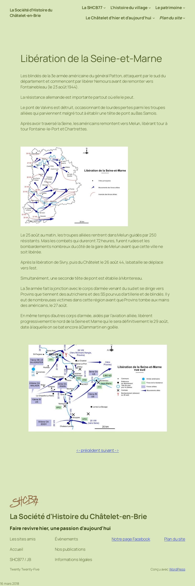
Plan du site (174, 539)
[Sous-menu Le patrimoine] (184, 7)
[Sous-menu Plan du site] (184, 18)
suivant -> (110, 450)
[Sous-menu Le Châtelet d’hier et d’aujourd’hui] (154, 18)
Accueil (16, 549)
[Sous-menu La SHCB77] (104, 7)
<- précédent (88, 450)
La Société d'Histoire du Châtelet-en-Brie (31, 12)
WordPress (177, 569)
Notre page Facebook (131, 539)
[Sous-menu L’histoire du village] (149, 7)
